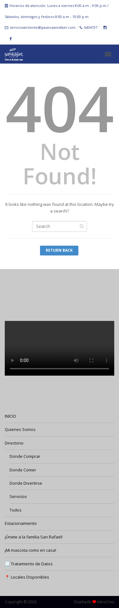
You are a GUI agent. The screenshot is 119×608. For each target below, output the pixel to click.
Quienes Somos (20, 429)
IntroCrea (105, 602)
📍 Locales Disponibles (27, 577)
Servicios (18, 496)
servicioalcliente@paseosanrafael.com (40, 27)
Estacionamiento (21, 523)
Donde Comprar (25, 456)
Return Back (59, 250)
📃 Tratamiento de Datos (29, 564)
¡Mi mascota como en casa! (30, 550)
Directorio (14, 443)
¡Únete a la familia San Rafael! (34, 537)
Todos (16, 510)
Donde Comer (23, 470)
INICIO (10, 416)
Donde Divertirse (26, 483)
